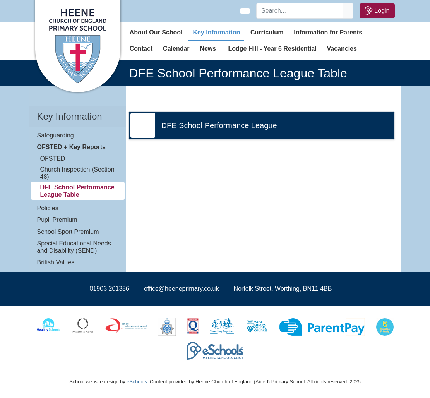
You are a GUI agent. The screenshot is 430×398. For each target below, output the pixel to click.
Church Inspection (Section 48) (77, 173)
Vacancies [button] (342, 48)
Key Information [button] (216, 32)
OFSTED (52, 158)
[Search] (300, 10)
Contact (141, 48)
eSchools (137, 381)
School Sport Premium (68, 231)
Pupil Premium (57, 219)
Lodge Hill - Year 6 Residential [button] (272, 48)
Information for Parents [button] (328, 32)
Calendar (176, 48)
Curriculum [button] (266, 32)
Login (377, 10)
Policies (47, 208)
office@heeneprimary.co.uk (181, 288)
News (208, 48)
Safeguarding (55, 135)
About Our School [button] (156, 32)
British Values (56, 262)
